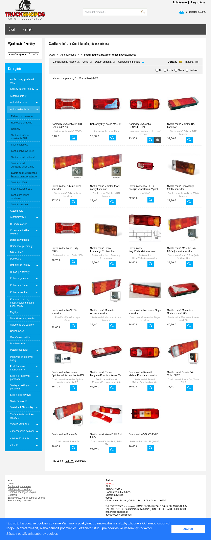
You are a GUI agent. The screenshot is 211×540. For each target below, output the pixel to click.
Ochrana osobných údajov (22, 492)
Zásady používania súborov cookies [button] (32, 533)
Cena (85, 61)
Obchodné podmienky (19, 486)
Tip (160, 70)
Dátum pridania (103, 61)
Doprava (12, 495)
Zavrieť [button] (188, 529)
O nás (11, 483)
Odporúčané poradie (129, 61)
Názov (72, 61)
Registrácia (198, 2)
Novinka (193, 70)
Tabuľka (189, 61)
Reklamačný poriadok (19, 500)
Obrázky (172, 61)
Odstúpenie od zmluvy (20, 489)
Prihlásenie (180, 2)
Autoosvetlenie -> (70, 54)
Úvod (12, 29)
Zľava (181, 70)
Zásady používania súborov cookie (26, 497)
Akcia (170, 70)
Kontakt (27, 29)
